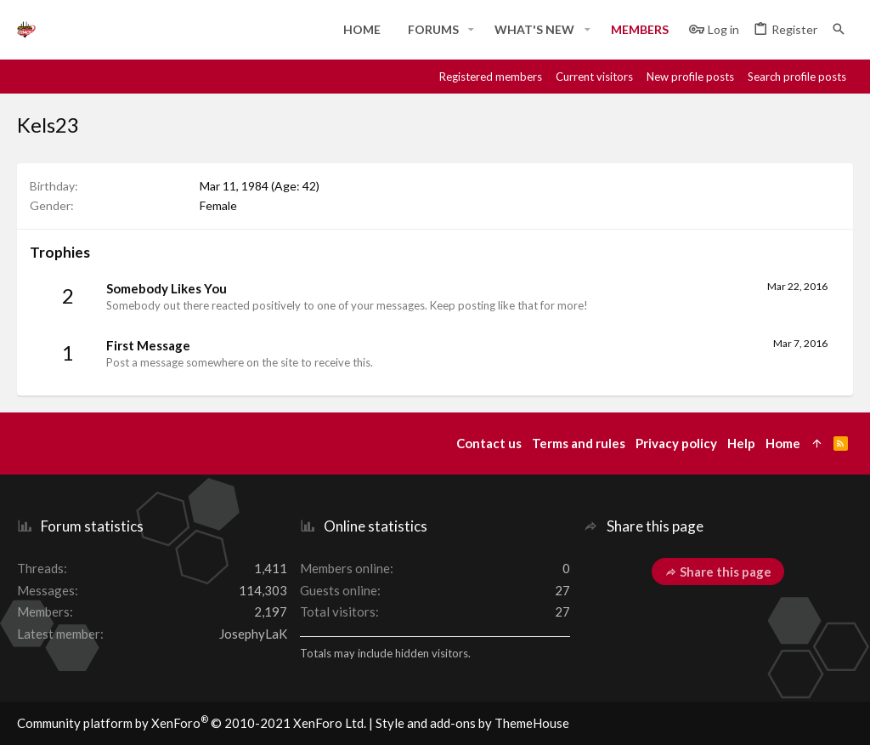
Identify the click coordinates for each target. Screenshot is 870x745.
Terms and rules (578, 443)
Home (782, 443)
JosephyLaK (253, 633)
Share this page (717, 571)
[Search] (838, 29)
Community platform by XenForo (191, 723)
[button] (471, 29)
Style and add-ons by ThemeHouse (472, 723)
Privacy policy (676, 443)
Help (741, 443)
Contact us (489, 443)
